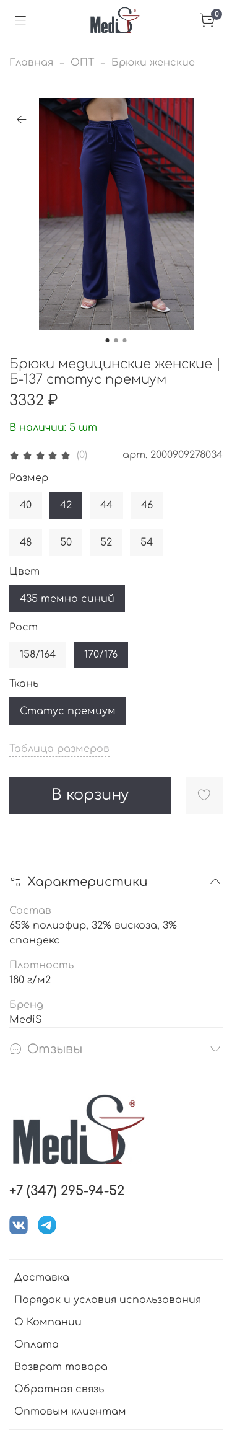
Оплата (36, 1344)
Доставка (41, 1277)
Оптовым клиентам (70, 1411)
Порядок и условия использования (107, 1300)
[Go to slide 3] (125, 340)
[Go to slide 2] (116, 340)
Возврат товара (61, 1366)
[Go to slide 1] (108, 340)
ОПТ (82, 62)
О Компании (48, 1322)
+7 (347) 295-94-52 (66, 1191)
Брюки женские (153, 62)
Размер (28, 478)
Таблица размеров (59, 748)
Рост (23, 627)
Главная (31, 62)
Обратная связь (59, 1389)
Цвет (24, 571)
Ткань (23, 683)
